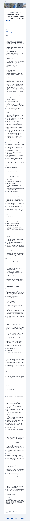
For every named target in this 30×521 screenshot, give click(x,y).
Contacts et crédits (17, 517)
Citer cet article (12, 12)
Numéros (7, 8)
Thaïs (8, 20)
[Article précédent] (22, 8)
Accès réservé (22, 518)
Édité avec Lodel (17, 518)
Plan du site (11, 517)
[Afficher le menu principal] (5, 1)
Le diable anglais (8, 31)
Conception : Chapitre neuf (9, 518)
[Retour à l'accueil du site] (15, 5)
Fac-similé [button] (18, 12)
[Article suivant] (23, 8)
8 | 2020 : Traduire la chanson (12, 8)
